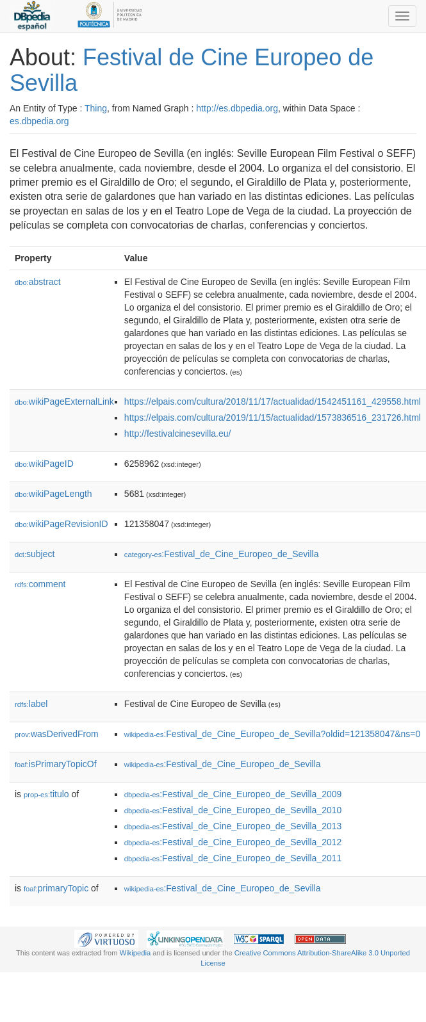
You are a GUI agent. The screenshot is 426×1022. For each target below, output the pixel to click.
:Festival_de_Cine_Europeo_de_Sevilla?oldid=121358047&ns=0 (272, 734)
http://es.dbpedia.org (237, 108)
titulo (46, 794)
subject (34, 554)
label (31, 704)
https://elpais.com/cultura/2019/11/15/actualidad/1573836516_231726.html (272, 417)
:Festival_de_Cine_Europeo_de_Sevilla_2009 (232, 794)
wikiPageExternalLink (64, 401)
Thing (96, 108)
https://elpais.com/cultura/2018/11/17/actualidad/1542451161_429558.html (272, 401)
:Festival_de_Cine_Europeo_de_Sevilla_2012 (232, 842)
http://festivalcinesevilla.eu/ (177, 433)
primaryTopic (56, 888)
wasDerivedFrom (57, 734)
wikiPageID (44, 463)
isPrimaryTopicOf (56, 764)
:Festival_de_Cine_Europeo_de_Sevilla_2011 (232, 858)
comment (40, 584)
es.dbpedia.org (39, 121)
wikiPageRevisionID (61, 524)
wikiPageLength (53, 494)
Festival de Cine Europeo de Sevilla (191, 70)
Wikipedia (135, 953)
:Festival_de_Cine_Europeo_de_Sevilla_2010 (232, 810)
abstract (38, 282)
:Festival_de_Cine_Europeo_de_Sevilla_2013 (232, 826)
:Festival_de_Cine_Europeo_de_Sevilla (221, 554)
